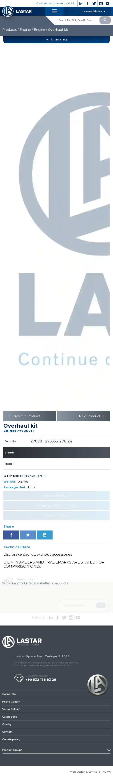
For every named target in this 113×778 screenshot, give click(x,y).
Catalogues (9, 716)
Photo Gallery (11, 701)
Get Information (56, 515)
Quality (6, 724)
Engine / (26, 30)
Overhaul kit (58, 30)
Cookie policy (11, 739)
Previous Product (23, 416)
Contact (7, 732)
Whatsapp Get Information (56, 505)
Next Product (92, 416)
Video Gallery (11, 709)
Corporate (9, 694)
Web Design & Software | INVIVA (90, 772)
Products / (10, 30)
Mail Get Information (56, 495)
